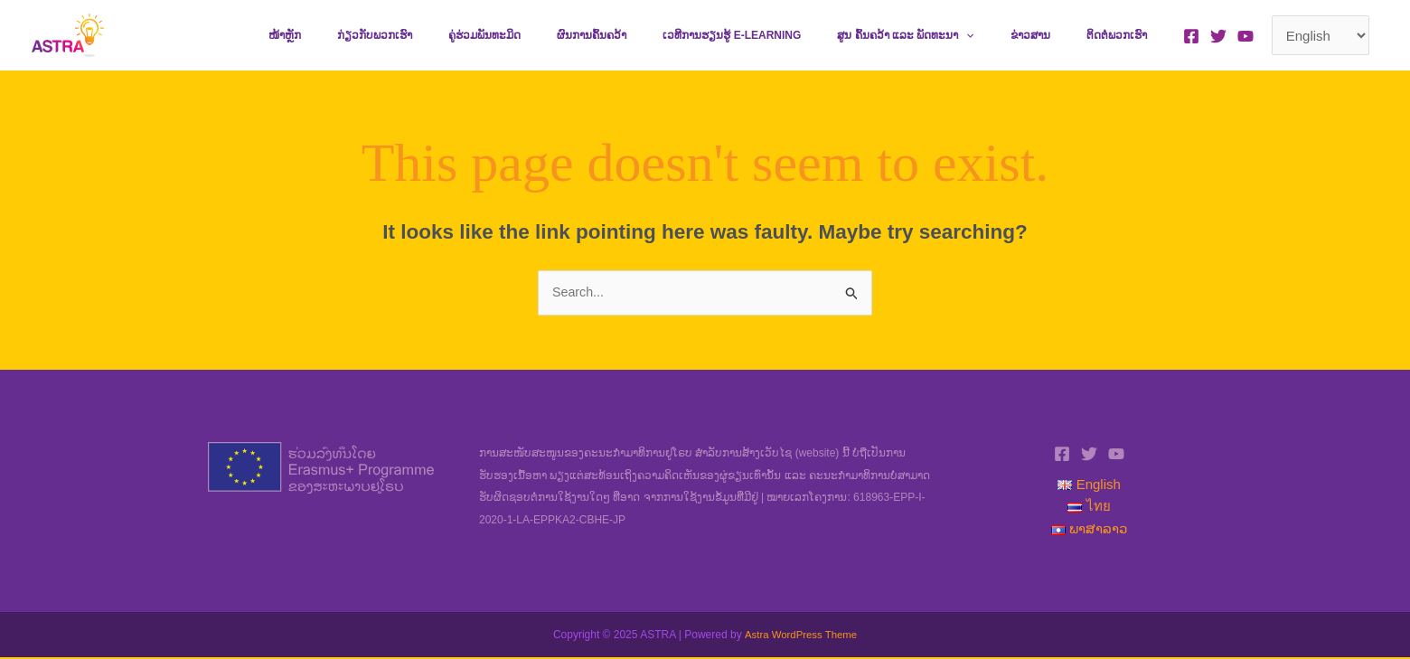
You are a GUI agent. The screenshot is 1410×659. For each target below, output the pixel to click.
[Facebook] (1191, 36)
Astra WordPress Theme (800, 635)
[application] (1002, 35)
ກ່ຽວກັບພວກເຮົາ (468, 35)
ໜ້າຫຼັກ (393, 35)
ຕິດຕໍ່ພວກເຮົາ (1124, 35)
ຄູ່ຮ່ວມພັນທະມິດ (564, 35)
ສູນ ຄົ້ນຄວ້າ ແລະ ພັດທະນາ (941, 35)
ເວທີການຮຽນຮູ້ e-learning (782, 35)
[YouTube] (1245, 36)
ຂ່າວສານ (1052, 35)
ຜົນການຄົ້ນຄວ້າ (656, 35)
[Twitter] (1218, 36)
